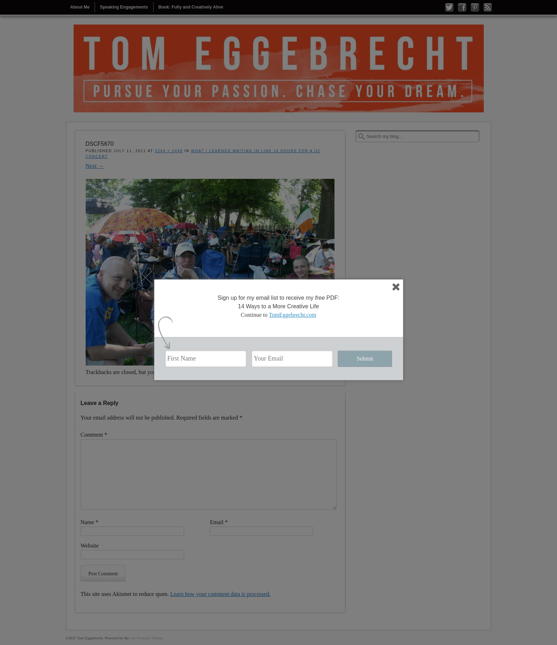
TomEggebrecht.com (292, 315)
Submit (365, 359)
